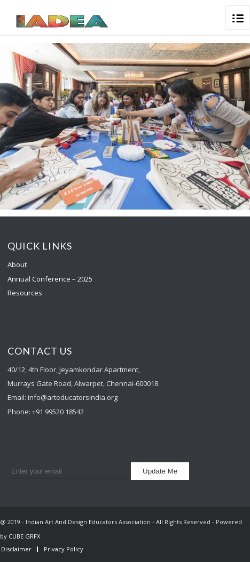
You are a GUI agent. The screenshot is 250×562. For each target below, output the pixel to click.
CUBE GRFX (24, 536)
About (17, 264)
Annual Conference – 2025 (49, 279)
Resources (24, 293)
